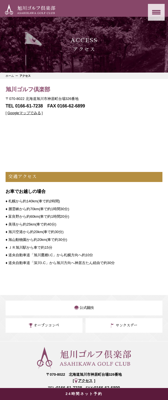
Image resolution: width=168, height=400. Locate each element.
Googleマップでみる (24, 113)
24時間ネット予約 (83, 394)
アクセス (85, 381)
